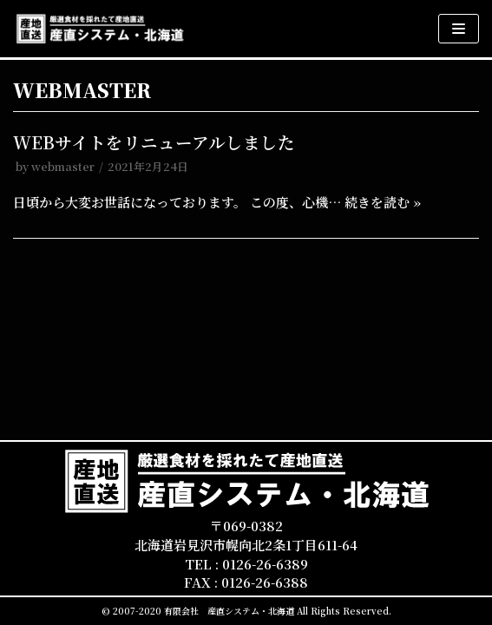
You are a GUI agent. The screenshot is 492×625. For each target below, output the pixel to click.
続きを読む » (382, 202)
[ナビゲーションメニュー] (458, 28)
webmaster (63, 166)
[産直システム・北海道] (100, 28)
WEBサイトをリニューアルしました (154, 142)
